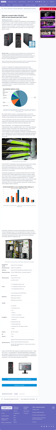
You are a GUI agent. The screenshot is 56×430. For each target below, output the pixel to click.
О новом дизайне (5, 415)
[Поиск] (47, 2)
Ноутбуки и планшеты (42, 5)
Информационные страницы (30, 8)
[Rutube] (44, 1)
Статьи (8, 5)
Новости (3, 5)
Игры (15, 417)
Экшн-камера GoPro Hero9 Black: (29, 399)
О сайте (3, 413)
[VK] (36, 1)
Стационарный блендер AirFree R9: (10, 399)
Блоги (15, 1)
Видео (42, 9)
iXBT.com (15, 411)
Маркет (15, 422)
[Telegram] (41, 1)
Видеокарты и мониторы (18, 5)
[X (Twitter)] (43, 1)
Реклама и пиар (35, 409)
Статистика (26, 413)
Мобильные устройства (31, 5)
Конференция (10, 1)
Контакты (34, 421)
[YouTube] (39, 1)
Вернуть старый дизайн (6, 422)
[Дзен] (37, 1)
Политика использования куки (38, 415)
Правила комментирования (38, 412)
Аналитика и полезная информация (15, 8)
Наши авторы (26, 411)
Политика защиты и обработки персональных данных (39, 418)
